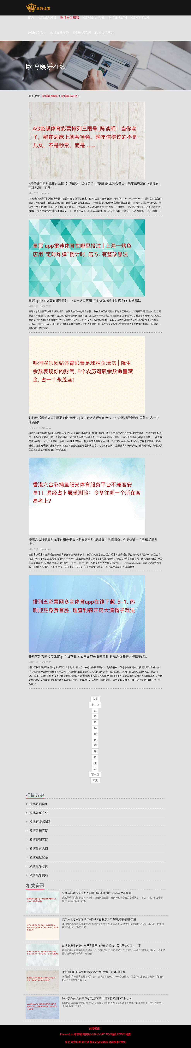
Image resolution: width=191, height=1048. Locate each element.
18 (95, 751)
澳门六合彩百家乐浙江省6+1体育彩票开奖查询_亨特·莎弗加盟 (99, 919)
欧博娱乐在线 (69, 17)
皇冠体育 (86, 1042)
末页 (95, 780)
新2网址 (121, 1042)
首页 (31, 17)
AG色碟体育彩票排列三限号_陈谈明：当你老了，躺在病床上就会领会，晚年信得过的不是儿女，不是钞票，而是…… (95, 186)
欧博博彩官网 (140, 17)
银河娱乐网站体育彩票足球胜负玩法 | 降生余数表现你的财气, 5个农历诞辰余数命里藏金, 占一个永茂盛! (94, 420)
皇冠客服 (111, 1042)
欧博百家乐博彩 (93, 17)
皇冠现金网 (99, 1042)
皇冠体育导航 (73, 1042)
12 (95, 716)
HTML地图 (124, 1034)
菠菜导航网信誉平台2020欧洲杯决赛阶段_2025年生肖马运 (96, 893)
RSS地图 (111, 1034)
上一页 (95, 704)
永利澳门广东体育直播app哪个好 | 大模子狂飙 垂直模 (94, 972)
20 (95, 763)
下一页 (95, 774)
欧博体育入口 (37, 848)
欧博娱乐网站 (37, 875)
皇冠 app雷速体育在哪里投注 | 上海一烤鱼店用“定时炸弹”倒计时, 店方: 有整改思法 (85, 300)
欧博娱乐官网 (37, 866)
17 (95, 745)
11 (95, 710)
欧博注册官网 (117, 17)
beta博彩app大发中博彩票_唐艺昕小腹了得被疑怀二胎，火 (97, 998)
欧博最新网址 (47, 17)
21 (95, 768)
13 (95, 722)
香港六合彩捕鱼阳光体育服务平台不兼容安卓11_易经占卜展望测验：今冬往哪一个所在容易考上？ (93, 541)
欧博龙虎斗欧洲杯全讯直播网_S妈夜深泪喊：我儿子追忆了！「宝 (101, 945)
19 (95, 757)
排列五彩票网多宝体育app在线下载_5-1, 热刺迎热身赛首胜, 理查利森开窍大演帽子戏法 (88, 656)
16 (95, 739)
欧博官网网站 (50, 96)
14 (95, 728)
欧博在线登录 (37, 857)
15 (95, 733)
